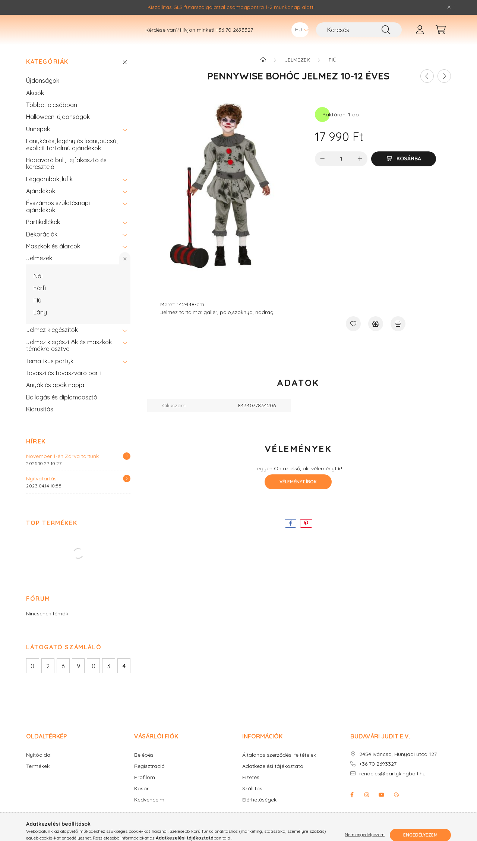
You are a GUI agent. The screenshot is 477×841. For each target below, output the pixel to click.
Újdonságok (42, 91)
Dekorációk (41, 245)
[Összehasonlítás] (375, 334)
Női (38, 287)
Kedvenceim (149, 811)
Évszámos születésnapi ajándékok (58, 217)
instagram (366, 805)
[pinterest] (306, 534)
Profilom (144, 788)
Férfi (40, 299)
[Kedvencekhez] (353, 334)
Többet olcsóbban (51, 116)
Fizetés (250, 788)
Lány (40, 323)
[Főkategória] (263, 71)
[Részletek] (126, 467)
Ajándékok (40, 202)
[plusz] (360, 170)
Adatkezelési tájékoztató (272, 777)
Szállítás (252, 800)
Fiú (37, 311)
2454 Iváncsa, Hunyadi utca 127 (398, 765)
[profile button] (419, 35)
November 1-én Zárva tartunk (62, 467)
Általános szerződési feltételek (279, 766)
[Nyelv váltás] (300, 35)
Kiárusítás (39, 420)
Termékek (38, 777)
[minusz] (322, 170)
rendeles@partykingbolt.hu (392, 785)
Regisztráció (149, 777)
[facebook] (290, 534)
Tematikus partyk (49, 372)
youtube (381, 805)
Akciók (35, 104)
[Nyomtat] (398, 334)
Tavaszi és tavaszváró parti (63, 384)
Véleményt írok (298, 493)
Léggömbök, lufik (49, 190)
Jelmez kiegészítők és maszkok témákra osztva (69, 356)
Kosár (141, 800)
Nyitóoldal (38, 766)
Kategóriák (47, 72)
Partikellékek (43, 233)
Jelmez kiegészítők (52, 341)
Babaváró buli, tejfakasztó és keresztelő (66, 174)
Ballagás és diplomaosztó (61, 408)
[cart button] (440, 35)
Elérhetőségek (259, 811)
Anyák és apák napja (55, 396)
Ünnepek (38, 140)
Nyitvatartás (41, 489)
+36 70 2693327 (234, 35)
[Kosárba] (403, 170)
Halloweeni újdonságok (58, 128)
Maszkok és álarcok (53, 257)
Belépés (144, 766)
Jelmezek (39, 269)
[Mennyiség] (341, 170)
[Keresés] (359, 35)
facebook (351, 805)
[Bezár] (449, 7)
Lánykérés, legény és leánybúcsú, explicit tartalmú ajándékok (71, 155)
